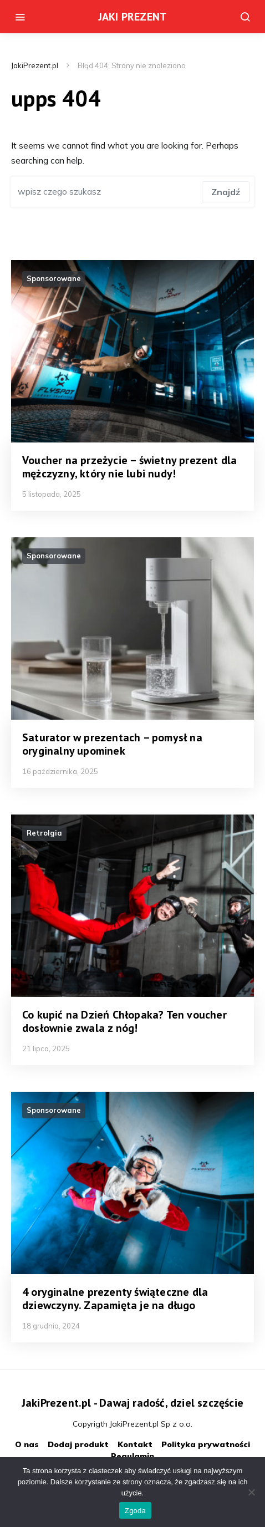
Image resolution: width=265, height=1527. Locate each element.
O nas (27, 1444)
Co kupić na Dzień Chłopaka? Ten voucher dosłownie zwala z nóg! (124, 1021)
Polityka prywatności (205, 1444)
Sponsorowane (54, 278)
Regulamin (132, 1456)
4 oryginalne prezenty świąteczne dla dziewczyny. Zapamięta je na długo (115, 1298)
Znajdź (225, 191)
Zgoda (135, 1510)
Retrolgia (44, 832)
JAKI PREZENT (132, 16)
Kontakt (135, 1444)
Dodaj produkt (78, 1444)
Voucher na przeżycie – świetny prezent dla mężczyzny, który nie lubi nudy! (129, 467)
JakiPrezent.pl (34, 65)
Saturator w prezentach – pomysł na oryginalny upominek (112, 744)
